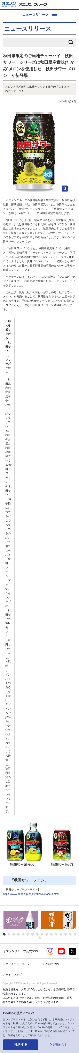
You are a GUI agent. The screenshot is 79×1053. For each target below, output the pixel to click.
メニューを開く (74, 4)
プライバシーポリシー (19, 964)
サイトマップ (14, 974)
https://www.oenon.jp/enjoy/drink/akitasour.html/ (31, 893)
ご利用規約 (52, 964)
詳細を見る (60, 1044)
